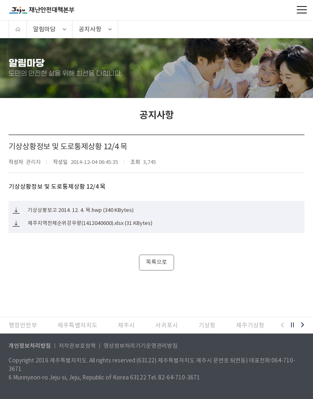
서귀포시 (166, 325)
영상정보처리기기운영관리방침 (141, 345)
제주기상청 (250, 325)
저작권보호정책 (77, 345)
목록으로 (156, 262)
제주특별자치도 (77, 325)
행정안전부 (23, 325)
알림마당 (44, 29)
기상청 (207, 325)
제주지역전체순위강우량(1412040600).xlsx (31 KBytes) (90, 223)
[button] (282, 325)
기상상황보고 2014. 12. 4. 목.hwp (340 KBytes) (81, 210)
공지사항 (90, 29)
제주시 (126, 325)
